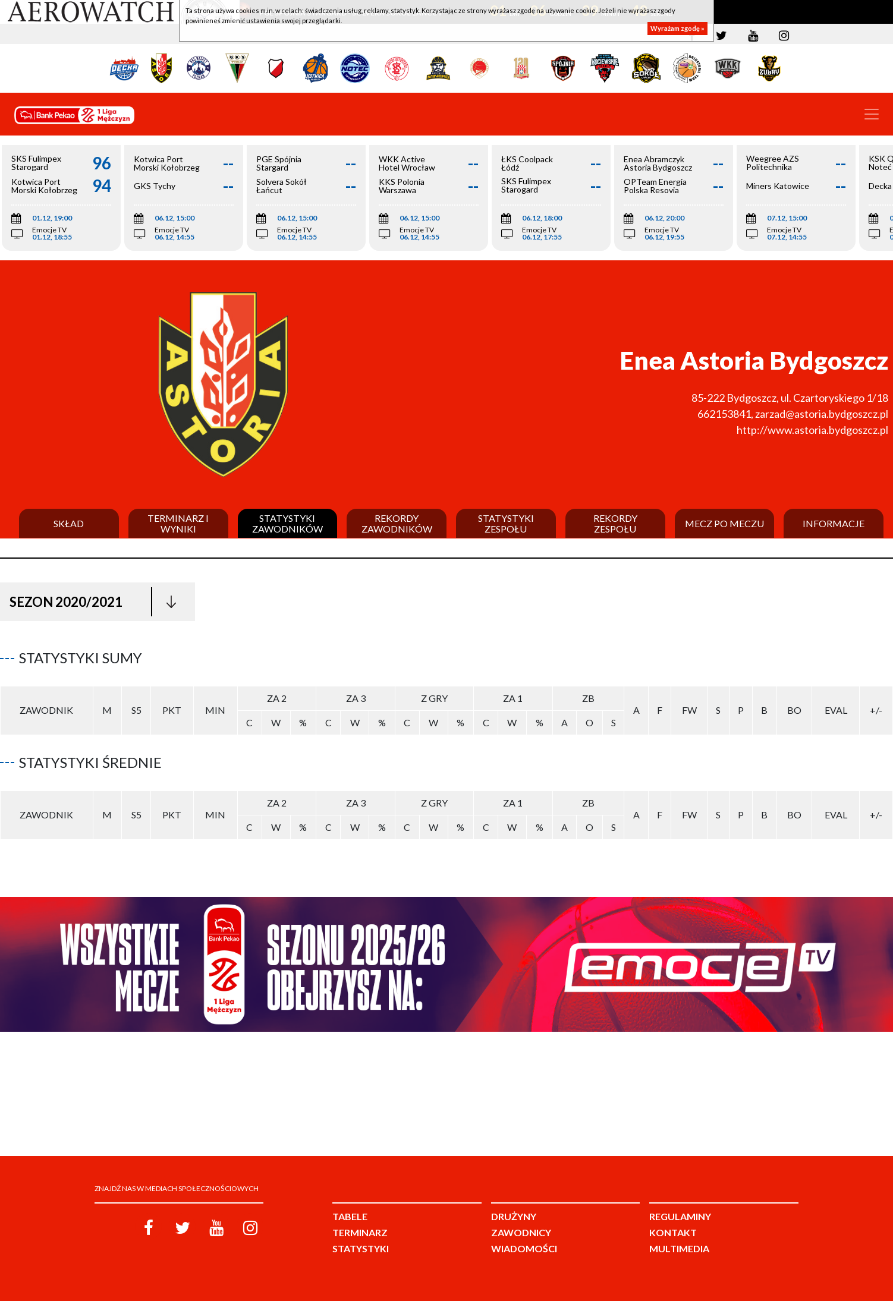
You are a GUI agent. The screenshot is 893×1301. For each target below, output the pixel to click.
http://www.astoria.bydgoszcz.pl (812, 429)
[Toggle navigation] (871, 114)
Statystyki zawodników (287, 523)
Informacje (833, 523)
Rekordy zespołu (615, 523)
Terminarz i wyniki (178, 523)
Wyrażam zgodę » (677, 28)
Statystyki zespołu (506, 523)
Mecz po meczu (724, 523)
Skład (69, 523)
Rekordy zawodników (396, 523)
